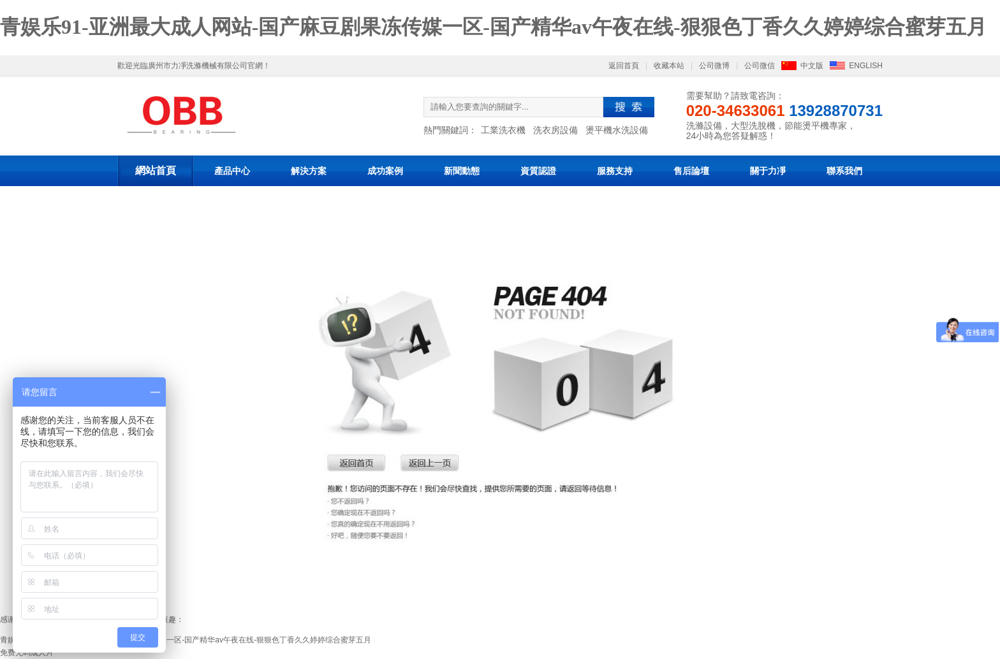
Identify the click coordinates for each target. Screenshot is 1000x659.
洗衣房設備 (555, 130)
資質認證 (538, 171)
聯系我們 (844, 171)
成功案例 (385, 171)
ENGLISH (866, 65)
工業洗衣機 (503, 130)
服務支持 (615, 171)
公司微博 (714, 65)
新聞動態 (462, 171)
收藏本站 (669, 65)
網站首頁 (155, 170)
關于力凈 (768, 171)
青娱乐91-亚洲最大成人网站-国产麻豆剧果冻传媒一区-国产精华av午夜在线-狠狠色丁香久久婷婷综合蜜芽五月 (493, 26)
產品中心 (232, 171)
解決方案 (309, 171)
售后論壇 (691, 171)
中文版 (811, 65)
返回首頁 (623, 65)
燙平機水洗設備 (616, 130)
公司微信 (759, 65)
